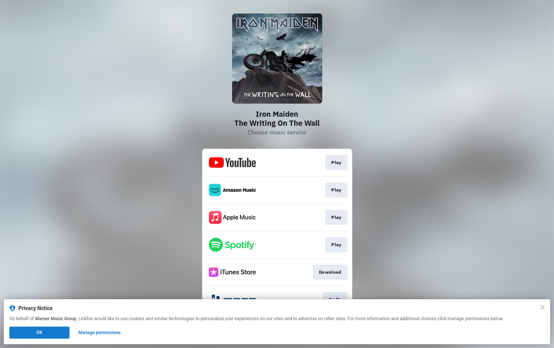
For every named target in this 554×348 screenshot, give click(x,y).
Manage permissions (99, 332)
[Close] (542, 307)
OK (39, 332)
